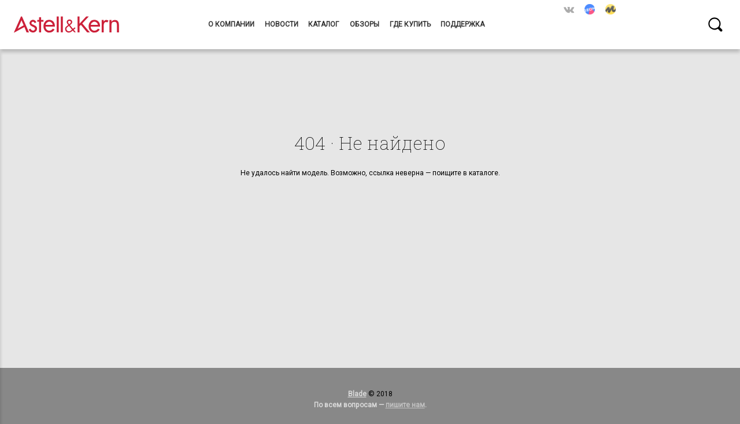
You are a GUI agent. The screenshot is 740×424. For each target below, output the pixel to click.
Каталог (323, 24)
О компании (231, 24)
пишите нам (405, 405)
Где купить (410, 24)
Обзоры (364, 24)
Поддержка (462, 24)
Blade (357, 394)
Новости (281, 24)
